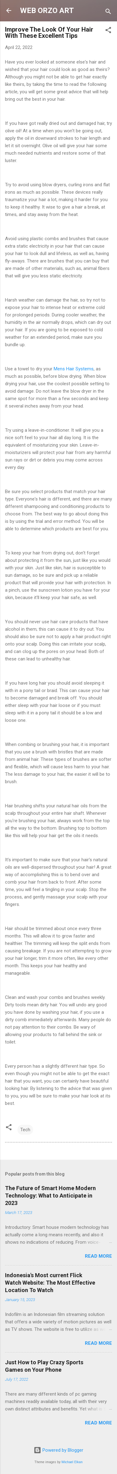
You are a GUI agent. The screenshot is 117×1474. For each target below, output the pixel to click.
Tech (25, 1129)
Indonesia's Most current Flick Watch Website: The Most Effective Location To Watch (50, 1282)
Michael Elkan (72, 1462)
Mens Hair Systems (74, 369)
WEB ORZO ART (47, 10)
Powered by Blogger (58, 1450)
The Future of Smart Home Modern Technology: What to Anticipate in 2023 (50, 1195)
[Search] (108, 12)
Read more (98, 1256)
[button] (108, 31)
